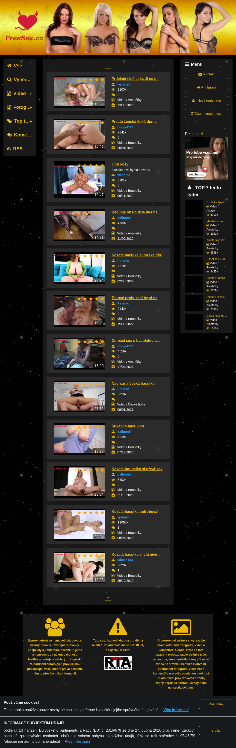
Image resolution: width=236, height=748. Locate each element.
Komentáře (22, 134)
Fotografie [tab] (21, 107)
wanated (123, 84)
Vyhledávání (24, 79)
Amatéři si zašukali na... (221, 297)
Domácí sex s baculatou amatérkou (142, 341)
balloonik (124, 218)
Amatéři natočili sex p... (220, 278)
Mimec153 (125, 560)
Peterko (123, 261)
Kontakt (206, 74)
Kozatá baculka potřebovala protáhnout (146, 512)
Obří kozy (120, 164)
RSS (15, 148)
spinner (123, 517)
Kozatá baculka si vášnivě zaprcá (141, 554)
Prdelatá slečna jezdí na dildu (137, 79)
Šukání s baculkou (128, 426)
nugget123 (125, 127)
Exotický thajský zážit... (220, 202)
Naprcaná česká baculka (133, 383)
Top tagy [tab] (20, 121)
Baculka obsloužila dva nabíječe (140, 212)
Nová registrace (206, 100)
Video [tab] (16, 93)
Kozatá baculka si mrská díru (137, 255)
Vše (14, 65)
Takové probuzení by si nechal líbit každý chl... (152, 298)
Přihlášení (206, 87)
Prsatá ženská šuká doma (134, 122)
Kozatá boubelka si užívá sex (137, 469)
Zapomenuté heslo (206, 113)
